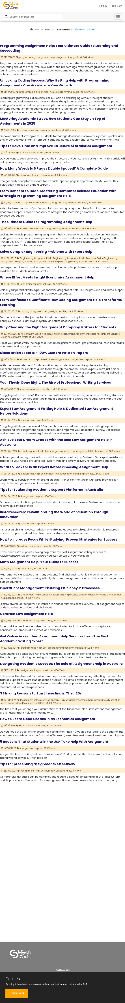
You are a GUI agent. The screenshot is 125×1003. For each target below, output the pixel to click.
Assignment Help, (58, 311)
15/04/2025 (9, 359)
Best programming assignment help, (63, 647)
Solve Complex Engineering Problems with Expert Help (46, 251)
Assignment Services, (108, 333)
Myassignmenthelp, (31, 699)
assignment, (26, 175)
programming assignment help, (63, 228)
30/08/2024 (9, 594)
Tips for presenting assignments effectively (37, 764)
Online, (44, 770)
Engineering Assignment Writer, (37, 261)
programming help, (31, 647)
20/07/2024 (9, 620)
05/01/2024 (9, 699)
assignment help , (31, 420)
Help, (37, 770)
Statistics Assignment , (32, 152)
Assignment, (27, 770)
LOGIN (104, 6)
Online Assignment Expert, (82, 333)
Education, (26, 620)
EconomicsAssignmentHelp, (35, 283)
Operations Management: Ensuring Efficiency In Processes (50, 588)
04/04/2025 (9, 496)
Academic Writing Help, (55, 333)
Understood (17, 993)
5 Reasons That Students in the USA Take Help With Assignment (54, 741)
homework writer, (97, 699)
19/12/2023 (8, 725)
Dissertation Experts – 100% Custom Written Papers (44, 352)
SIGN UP (117, 6)
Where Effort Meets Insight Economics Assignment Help (47, 277)
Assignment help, (42, 620)
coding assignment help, (35, 311)
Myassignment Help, (33, 703)
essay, (37, 175)
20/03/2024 (9, 647)
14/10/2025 (8, 152)
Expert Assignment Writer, (14, 336)
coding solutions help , (32, 228)
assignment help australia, (35, 670)
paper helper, (15, 703)
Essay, (51, 770)
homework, (47, 175)
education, (27, 568)
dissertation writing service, (54, 359)
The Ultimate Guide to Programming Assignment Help (46, 222)
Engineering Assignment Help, (36, 258)
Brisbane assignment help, (93, 594)
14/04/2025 (9, 389)
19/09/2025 (9, 228)
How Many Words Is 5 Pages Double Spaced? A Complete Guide (54, 168)
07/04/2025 (9, 451)
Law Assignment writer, (57, 451)
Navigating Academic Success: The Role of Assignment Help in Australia (61, 663)
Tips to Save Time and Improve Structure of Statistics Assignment (56, 146)
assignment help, (51, 130)
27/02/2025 (9, 546)
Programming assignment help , (70, 202)
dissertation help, (29, 359)
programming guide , (68, 91)
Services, (60, 770)
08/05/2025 (9, 311)
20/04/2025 (9, 333)
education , (26, 389)
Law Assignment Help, (33, 451)
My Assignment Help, (53, 699)
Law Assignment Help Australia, (88, 451)
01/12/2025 (8, 57)
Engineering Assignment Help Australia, (74, 258)
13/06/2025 (9, 258)
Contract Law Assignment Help (26, 613)
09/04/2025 (9, 420)
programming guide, (67, 57)
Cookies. (13, 979)
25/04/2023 (9, 770)
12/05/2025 (9, 283)
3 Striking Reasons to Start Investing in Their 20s (41, 693)
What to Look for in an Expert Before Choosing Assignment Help (54, 467)
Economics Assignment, (32, 725)
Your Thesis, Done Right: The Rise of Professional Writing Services (55, 382)
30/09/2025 (9, 202)
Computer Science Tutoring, (36, 202)
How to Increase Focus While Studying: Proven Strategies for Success (58, 539)
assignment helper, (51, 473)
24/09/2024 (9, 568)
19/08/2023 (9, 748)
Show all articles (85, 29)
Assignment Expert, (31, 333)
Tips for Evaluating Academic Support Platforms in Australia (51, 489)
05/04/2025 (9, 473)
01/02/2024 (9, 670)
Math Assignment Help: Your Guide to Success (39, 562)
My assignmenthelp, (77, 699)
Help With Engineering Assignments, (74, 261)
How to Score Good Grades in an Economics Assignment (47, 719)
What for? (82, 984)
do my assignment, (31, 130)
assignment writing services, (78, 473)
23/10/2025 (8, 130)
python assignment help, (34, 546)
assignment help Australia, (35, 594)
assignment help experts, (64, 594)
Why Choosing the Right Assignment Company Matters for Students (58, 327)
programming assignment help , (37, 57)
